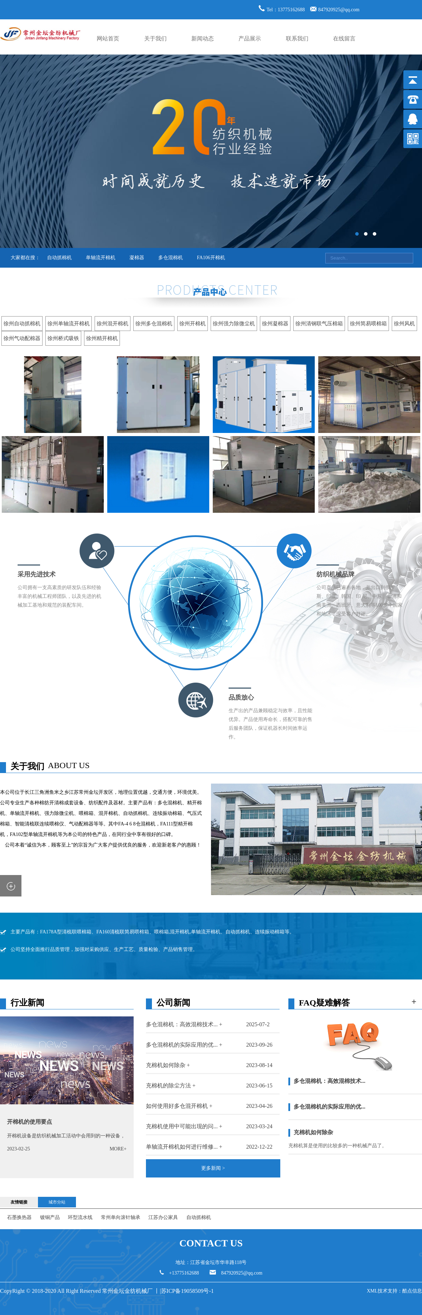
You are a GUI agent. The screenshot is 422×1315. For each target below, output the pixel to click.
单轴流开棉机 (100, 257)
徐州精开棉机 (102, 338)
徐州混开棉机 (112, 323)
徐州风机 (404, 323)
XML (372, 1291)
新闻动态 (202, 39)
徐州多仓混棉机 (153, 323)
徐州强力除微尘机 (234, 323)
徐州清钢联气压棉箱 (319, 323)
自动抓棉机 (59, 257)
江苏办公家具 (163, 1217)
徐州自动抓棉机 (22, 323)
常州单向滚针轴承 (120, 1217)
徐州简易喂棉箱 (368, 323)
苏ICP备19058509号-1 (188, 1291)
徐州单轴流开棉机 (68, 323)
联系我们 (297, 39)
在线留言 (344, 39)
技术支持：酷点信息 (400, 1291)
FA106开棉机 (211, 257)
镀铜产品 (50, 1217)
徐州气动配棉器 (22, 338)
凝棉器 (136, 257)
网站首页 (108, 39)
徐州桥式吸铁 (63, 338)
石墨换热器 (19, 1217)
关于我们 (155, 39)
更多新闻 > (213, 1168)
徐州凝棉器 (275, 323)
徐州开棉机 (192, 323)
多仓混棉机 (170, 257)
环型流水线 (80, 1217)
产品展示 (249, 39)
